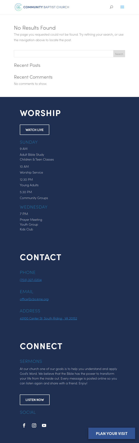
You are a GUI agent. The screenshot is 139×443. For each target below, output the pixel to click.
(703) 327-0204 (31, 279)
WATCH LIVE (35, 129)
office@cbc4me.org (34, 299)
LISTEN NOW (35, 399)
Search (119, 54)
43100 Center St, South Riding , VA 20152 (48, 318)
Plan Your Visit (111, 433)
